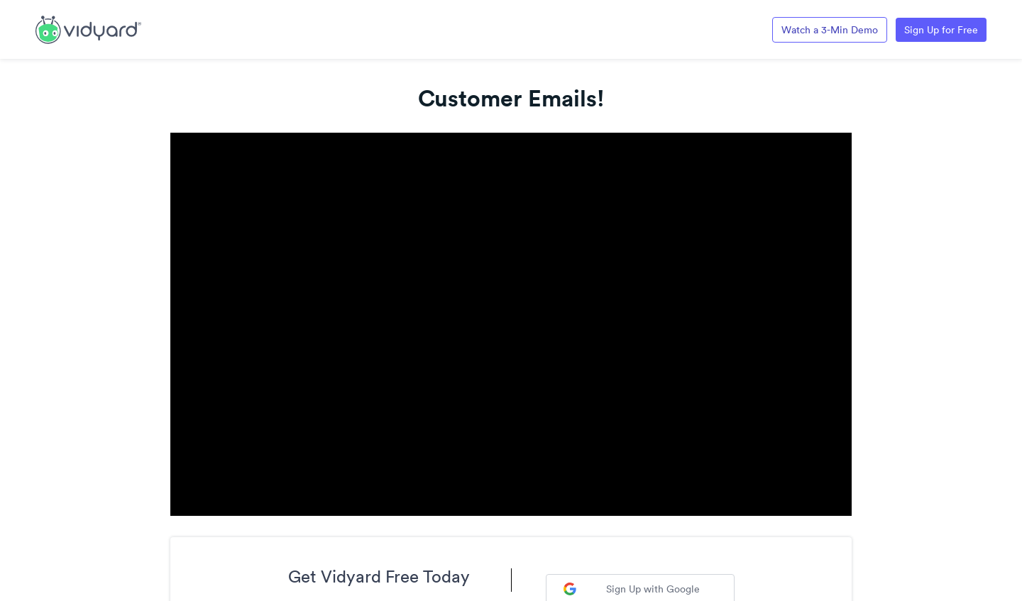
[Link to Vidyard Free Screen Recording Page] (88, 28)
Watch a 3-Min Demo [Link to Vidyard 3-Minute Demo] (829, 29)
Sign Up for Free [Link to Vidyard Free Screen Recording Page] (941, 29)
